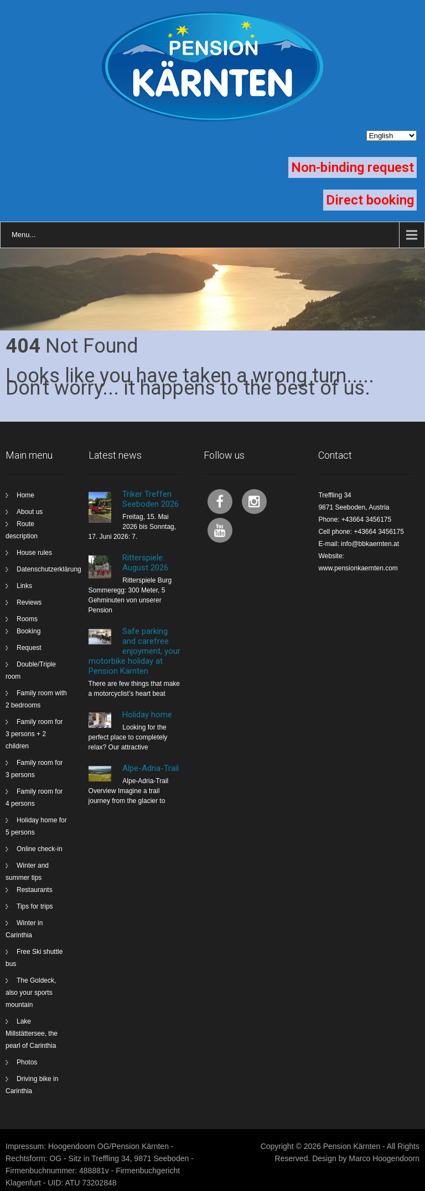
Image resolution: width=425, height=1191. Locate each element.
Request (29, 648)
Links (24, 586)
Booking (28, 631)
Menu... (23, 234)
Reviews (29, 602)
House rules (34, 553)
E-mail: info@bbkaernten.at (358, 544)
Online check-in (40, 849)
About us (30, 512)
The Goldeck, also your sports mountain (31, 993)
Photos (27, 1062)
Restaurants (35, 890)
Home (25, 495)
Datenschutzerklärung (49, 569)
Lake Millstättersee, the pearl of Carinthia (32, 1033)
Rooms (27, 619)
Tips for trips (35, 906)
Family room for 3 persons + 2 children (34, 734)
